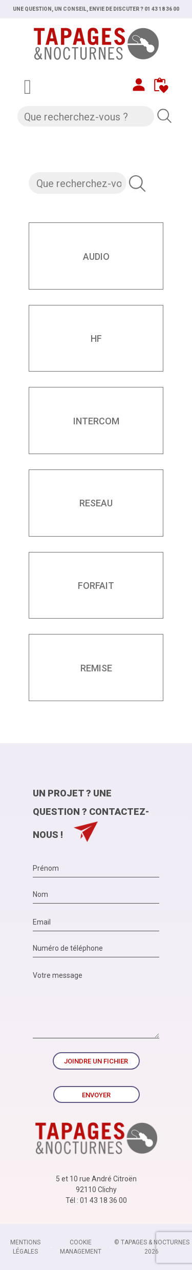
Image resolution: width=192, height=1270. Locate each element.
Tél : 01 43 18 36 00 (96, 1200)
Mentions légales (25, 1247)
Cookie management (80, 1247)
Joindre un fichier (96, 1061)
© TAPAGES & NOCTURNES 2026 (151, 1247)
